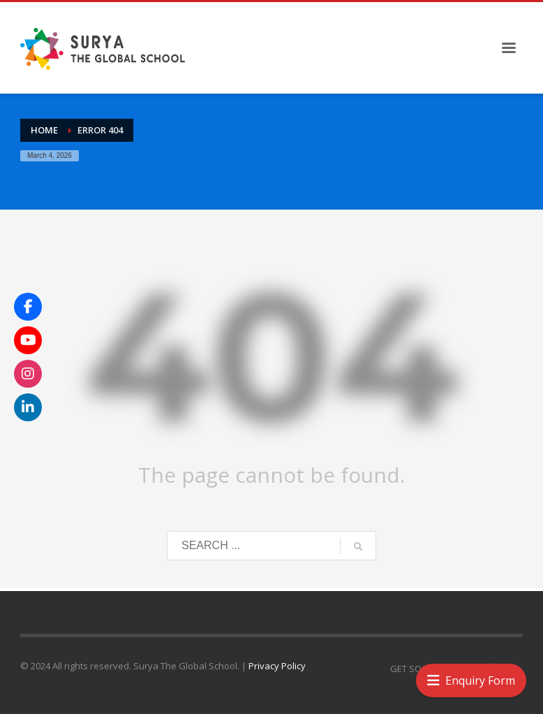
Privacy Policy (277, 666)
